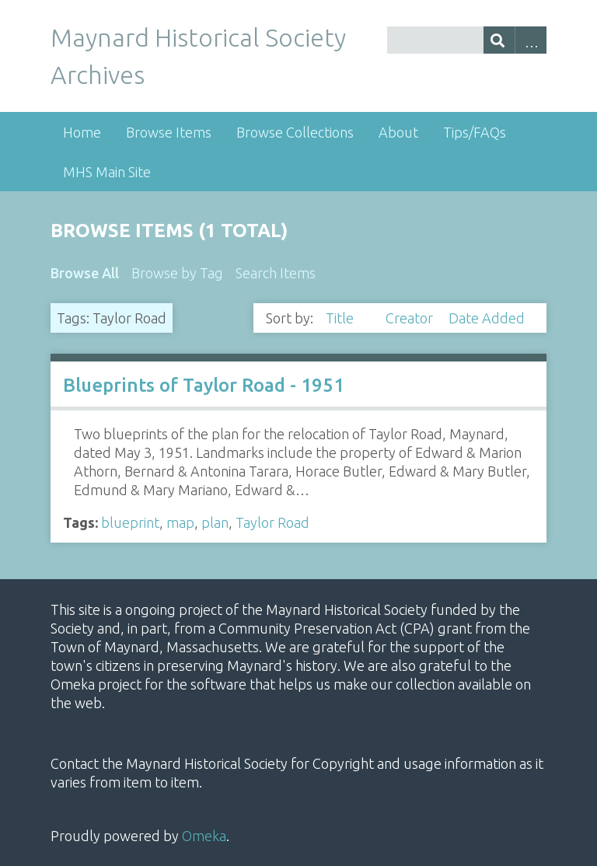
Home (82, 132)
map (180, 522)
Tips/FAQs (474, 132)
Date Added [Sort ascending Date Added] (487, 318)
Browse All (85, 273)
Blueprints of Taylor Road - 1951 (203, 385)
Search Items (276, 273)
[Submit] (499, 40)
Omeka (204, 835)
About (398, 132)
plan (215, 522)
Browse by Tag (177, 273)
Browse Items (168, 132)
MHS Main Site (107, 172)
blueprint (130, 522)
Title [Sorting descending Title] (341, 318)
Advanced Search (530, 40)
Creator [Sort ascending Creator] (411, 318)
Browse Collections (295, 132)
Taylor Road (272, 522)
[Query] (466, 40)
